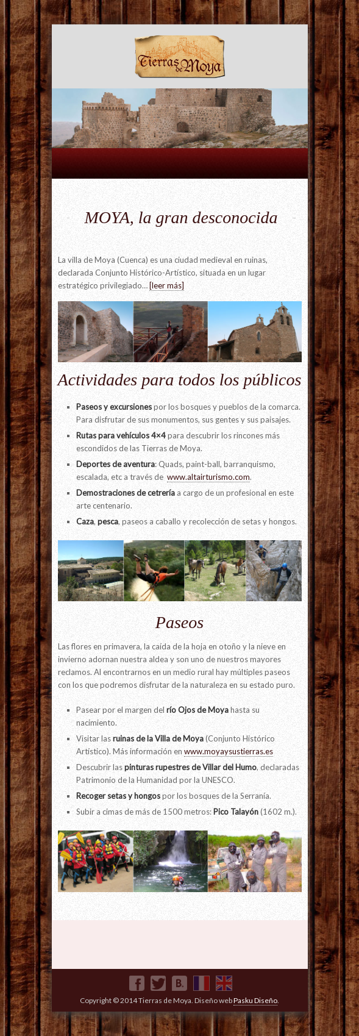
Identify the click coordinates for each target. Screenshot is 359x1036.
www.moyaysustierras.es (228, 751)
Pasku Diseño (255, 1000)
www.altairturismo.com (208, 477)
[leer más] (166, 285)
